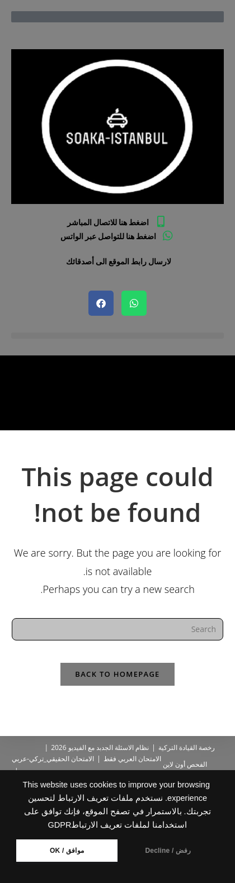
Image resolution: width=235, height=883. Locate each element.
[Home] (219, 402)
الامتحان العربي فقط (132, 758)
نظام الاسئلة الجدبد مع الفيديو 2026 (100, 747)
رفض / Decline (168, 850)
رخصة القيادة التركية (186, 747)
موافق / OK (67, 850)
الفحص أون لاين (185, 764)
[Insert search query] (117, 629)
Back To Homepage (117, 674)
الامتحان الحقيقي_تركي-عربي (53, 758)
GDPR (60, 824)
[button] (117, 336)
